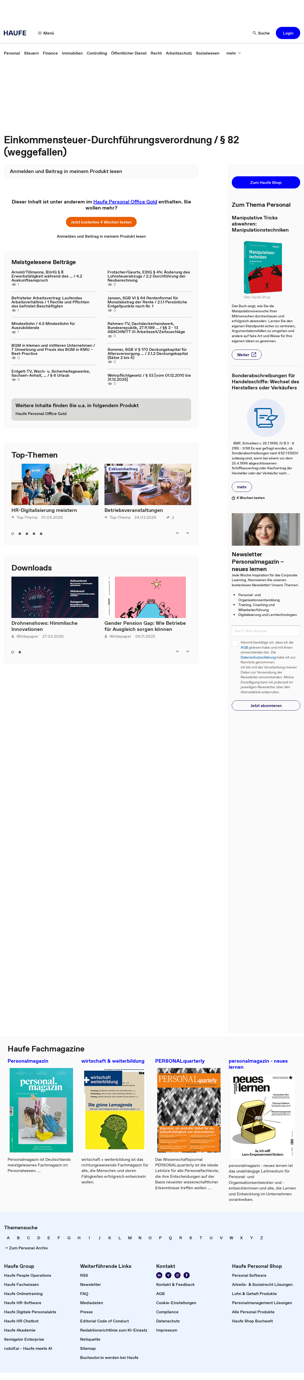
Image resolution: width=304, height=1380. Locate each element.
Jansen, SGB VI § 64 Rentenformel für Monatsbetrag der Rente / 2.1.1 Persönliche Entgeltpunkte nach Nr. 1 (147, 302)
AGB (244, 647)
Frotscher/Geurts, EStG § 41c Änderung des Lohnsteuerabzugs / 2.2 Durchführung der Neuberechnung (149, 276)
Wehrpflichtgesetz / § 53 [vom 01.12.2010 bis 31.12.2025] (149, 377)
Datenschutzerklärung (258, 657)
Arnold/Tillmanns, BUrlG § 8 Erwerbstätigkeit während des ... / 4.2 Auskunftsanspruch (46, 276)
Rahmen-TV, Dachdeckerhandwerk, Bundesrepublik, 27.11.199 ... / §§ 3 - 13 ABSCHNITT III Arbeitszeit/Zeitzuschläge (146, 327)
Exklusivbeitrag (123, 469)
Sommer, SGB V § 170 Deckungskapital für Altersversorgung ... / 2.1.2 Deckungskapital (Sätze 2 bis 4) (148, 353)
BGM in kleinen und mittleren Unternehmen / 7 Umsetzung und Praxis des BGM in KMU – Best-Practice (53, 349)
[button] (46, 33)
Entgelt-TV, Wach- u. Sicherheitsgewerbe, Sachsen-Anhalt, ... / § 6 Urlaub (50, 373)
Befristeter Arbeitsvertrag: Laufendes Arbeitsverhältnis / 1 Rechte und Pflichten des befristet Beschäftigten (50, 302)
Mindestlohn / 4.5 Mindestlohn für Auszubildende (43, 325)
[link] (12, 53)
